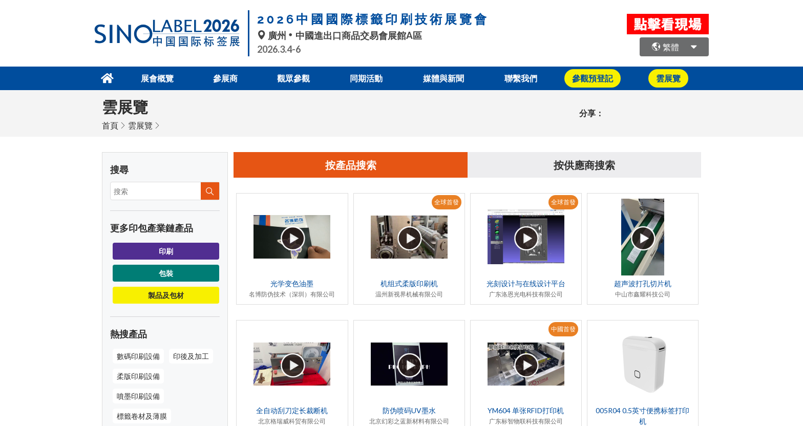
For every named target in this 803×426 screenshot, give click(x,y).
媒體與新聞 (443, 78)
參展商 (225, 78)
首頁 (110, 125)
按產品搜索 (350, 165)
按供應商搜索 (584, 165)
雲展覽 (140, 125)
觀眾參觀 (293, 78)
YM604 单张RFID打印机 (526, 410)
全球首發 (446, 202)
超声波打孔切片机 (642, 283)
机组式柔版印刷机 (409, 283)
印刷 (166, 251)
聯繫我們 (520, 78)
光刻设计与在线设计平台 (526, 283)
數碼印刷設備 (138, 356)
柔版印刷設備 (138, 376)
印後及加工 (191, 356)
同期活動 (366, 78)
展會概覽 (157, 78)
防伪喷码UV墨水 (409, 410)
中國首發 (563, 329)
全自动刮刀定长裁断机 (292, 410)
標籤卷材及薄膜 (142, 416)
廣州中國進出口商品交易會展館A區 (339, 35)
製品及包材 (166, 295)
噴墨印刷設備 (138, 396)
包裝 (166, 273)
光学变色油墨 (291, 283)
